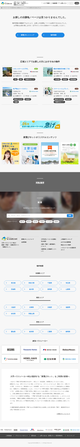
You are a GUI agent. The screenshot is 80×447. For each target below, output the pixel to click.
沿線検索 (54, 3)
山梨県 (68, 289)
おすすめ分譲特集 (66, 242)
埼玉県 (68, 283)
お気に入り (63, 3)
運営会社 (33, 435)
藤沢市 (22, 221)
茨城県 (13, 289)
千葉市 (42, 221)
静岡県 (68, 331)
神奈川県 (31, 283)
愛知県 (13, 331)
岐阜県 (31, 331)
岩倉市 (56, 221)
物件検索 (53, 35)
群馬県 (50, 289)
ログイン (71, 3)
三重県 (50, 331)
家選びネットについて (19, 4)
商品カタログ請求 (66, 245)
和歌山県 (31, 313)
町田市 (29, 221)
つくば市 (49, 221)
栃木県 (31, 289)
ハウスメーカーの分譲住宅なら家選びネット (13, 7)
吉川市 (35, 221)
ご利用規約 (9, 435)
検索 (70, 215)
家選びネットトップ (27, 35)
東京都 (13, 283)
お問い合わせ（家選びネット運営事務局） (51, 435)
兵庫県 (31, 307)
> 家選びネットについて (63, 414)
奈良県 (13, 313)
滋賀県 (68, 307)
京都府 (50, 307)
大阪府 (13, 307)
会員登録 (77, 3)
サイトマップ (70, 435)
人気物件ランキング (66, 239)
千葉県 (50, 283)
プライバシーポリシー (21, 435)
